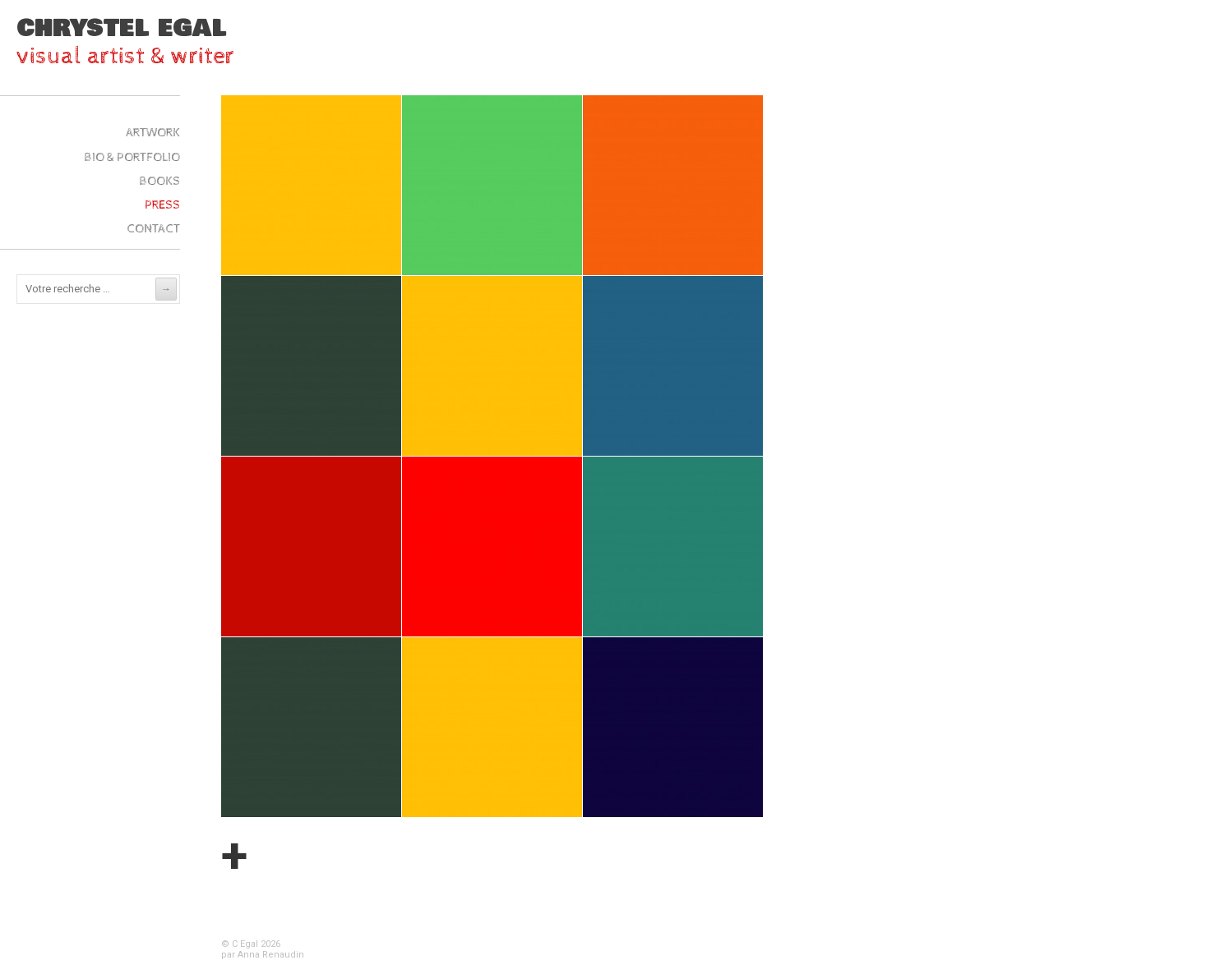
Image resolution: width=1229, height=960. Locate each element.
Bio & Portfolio (132, 157)
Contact (153, 229)
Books (159, 181)
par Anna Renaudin (262, 954)
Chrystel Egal (121, 28)
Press (162, 205)
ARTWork (153, 133)
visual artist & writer (125, 56)
